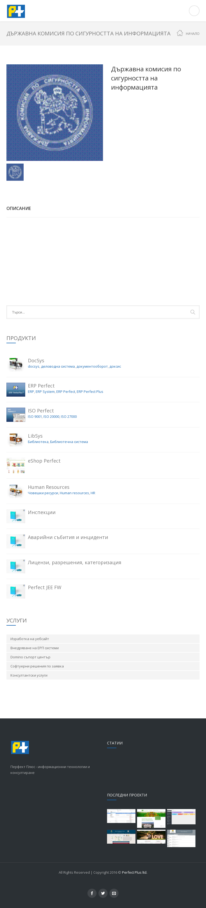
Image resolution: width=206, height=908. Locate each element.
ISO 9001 (35, 416)
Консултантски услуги (28, 675)
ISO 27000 (69, 416)
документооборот (92, 366)
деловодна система (58, 366)
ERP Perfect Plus (90, 391)
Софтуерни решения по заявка (37, 666)
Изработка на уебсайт (29, 638)
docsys (33, 366)
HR (93, 492)
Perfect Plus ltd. (134, 872)
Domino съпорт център (30, 657)
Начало (193, 33)
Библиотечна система (69, 441)
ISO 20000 (51, 416)
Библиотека (38, 441)
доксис (115, 366)
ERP (31, 391)
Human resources (74, 492)
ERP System (45, 391)
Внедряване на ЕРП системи (34, 647)
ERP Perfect (65, 391)
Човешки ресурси (43, 492)
